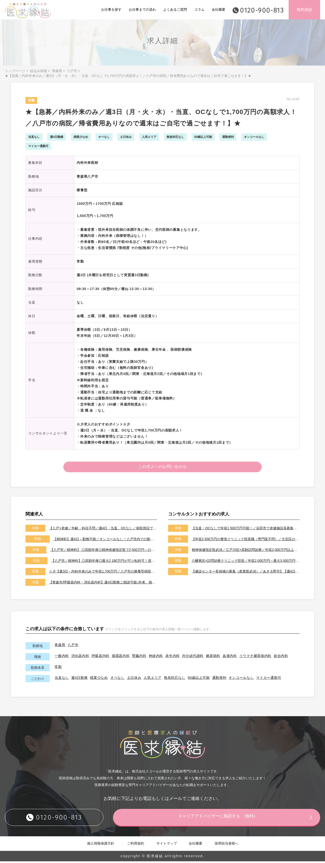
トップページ (15, 71)
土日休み (134, 679)
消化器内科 (80, 657)
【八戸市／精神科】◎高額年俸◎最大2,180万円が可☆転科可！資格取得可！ (104, 562)
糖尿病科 (213, 657)
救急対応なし (174, 679)
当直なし (62, 679)
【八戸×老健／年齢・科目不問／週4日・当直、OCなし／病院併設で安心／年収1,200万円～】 (103, 530)
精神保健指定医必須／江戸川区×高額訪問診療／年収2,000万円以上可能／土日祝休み (246, 551)
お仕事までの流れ (142, 9)
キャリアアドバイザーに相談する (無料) (227, 818)
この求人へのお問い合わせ (162, 467)
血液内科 (230, 657)
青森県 (57, 71)
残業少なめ (99, 679)
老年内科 (172, 657)
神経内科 (156, 657)
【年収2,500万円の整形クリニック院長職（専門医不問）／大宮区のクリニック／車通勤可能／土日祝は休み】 (246, 540)
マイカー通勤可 (268, 679)
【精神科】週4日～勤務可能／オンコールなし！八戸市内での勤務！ (105, 540)
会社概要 (218, 9)
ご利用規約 (135, 845)
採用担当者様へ (226, 845)
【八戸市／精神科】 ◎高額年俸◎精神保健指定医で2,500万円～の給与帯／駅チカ (103, 551)
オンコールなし (241, 679)
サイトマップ (166, 845)
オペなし (117, 679)
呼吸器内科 (101, 657)
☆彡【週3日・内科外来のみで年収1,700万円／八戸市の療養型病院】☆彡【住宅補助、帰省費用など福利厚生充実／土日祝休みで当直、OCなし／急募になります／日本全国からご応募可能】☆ (103, 573)
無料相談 (304, 10)
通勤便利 (219, 679)
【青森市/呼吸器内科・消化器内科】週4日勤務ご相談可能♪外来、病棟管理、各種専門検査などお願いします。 (103, 584)
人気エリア (153, 679)
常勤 (58, 668)
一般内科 (62, 657)
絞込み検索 (38, 71)
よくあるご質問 (175, 9)
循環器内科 (121, 657)
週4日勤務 (79, 679)
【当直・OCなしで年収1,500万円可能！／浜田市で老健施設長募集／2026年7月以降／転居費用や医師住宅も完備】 (246, 530)
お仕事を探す (111, 9)
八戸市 (72, 71)
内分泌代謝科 (192, 657)
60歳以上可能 (199, 679)
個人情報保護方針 (100, 845)
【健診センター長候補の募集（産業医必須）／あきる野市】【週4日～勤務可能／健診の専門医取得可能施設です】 (246, 573)
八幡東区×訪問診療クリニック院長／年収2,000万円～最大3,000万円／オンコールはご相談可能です (246, 562)
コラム (199, 9)
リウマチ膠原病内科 (255, 657)
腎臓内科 (139, 657)
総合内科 (281, 657)
